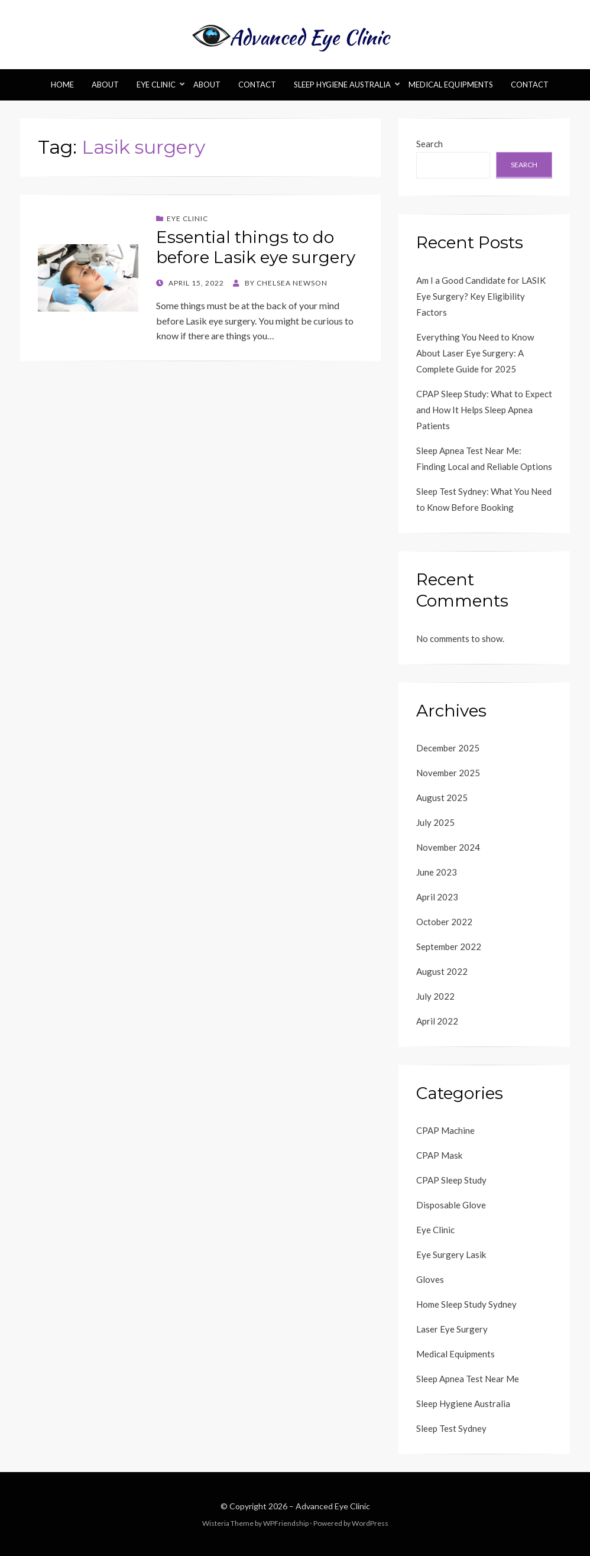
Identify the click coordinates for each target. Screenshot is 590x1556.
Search (429, 143)
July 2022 (435, 996)
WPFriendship (286, 1523)
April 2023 (437, 897)
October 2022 (444, 921)
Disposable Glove (451, 1205)
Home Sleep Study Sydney (466, 1304)
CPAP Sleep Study (451, 1180)
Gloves (430, 1279)
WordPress (370, 1523)
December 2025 (447, 748)
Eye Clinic (156, 84)
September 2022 (448, 946)
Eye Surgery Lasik (451, 1254)
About (105, 84)
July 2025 (435, 822)
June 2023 (436, 872)
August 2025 (442, 797)
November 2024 (448, 847)
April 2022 (437, 1021)
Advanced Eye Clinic (333, 1506)
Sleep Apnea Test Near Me (467, 1378)
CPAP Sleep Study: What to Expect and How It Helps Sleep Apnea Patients (484, 409)
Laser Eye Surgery (452, 1329)
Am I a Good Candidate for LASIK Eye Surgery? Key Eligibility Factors (481, 296)
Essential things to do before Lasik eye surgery (255, 247)
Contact (257, 84)
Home (62, 84)
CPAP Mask (439, 1155)
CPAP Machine (445, 1130)
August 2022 (442, 971)
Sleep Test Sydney (451, 1428)
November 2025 (448, 772)
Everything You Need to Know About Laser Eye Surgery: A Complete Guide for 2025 (475, 353)
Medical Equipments (451, 84)
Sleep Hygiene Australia (342, 84)
